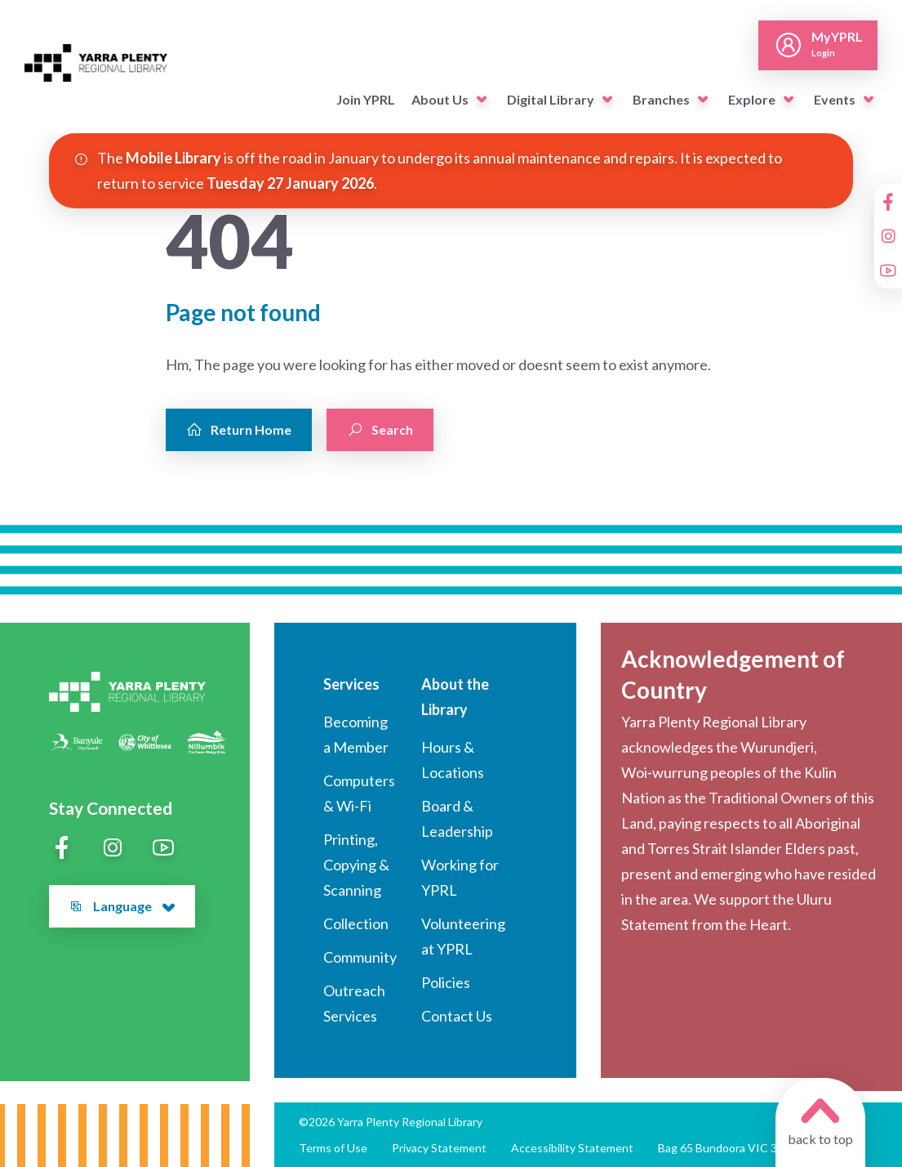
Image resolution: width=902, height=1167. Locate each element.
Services (351, 684)
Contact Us (456, 1016)
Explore (751, 99)
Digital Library (550, 99)
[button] (482, 99)
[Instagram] (888, 236)
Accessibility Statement (572, 1148)
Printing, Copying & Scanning (356, 864)
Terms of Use (333, 1148)
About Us (440, 99)
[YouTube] (888, 270)
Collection (356, 923)
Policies (445, 982)
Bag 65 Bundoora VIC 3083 (727, 1148)
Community (360, 957)
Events (834, 99)
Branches (661, 99)
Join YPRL (365, 99)
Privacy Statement (439, 1148)
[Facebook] (888, 202)
